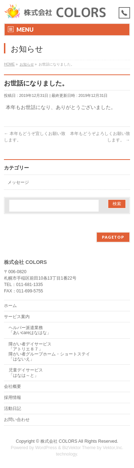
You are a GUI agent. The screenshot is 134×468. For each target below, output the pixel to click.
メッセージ (18, 182)
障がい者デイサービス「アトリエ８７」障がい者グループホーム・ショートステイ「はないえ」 (49, 352)
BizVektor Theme (79, 447)
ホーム (10, 305)
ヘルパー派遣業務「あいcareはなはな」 (30, 330)
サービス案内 (17, 316)
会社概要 (12, 386)
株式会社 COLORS (58, 441)
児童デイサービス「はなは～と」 (26, 373)
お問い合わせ (17, 419)
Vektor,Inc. (113, 447)
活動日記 (12, 408)
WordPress (46, 447)
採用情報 (12, 397)
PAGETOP (113, 237)
